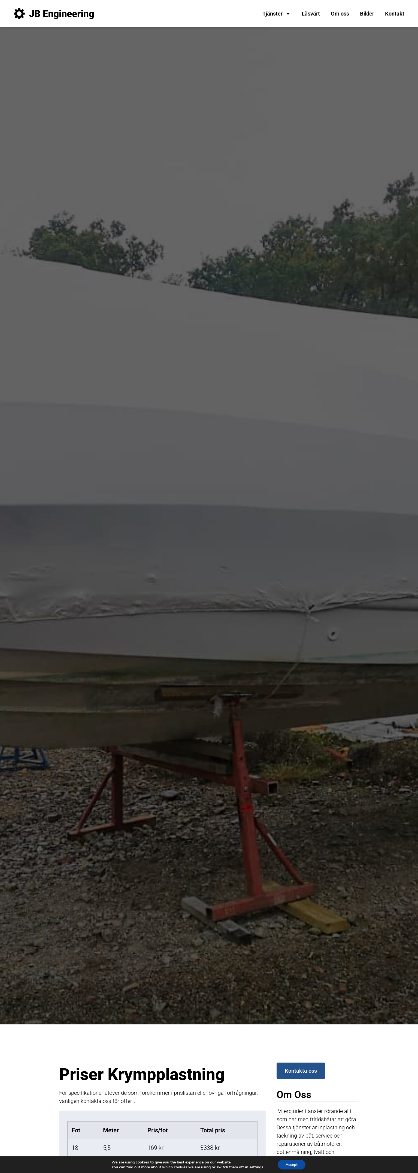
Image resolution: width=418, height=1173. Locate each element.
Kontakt (394, 13)
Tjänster (276, 13)
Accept (292, 1164)
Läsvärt (311, 13)
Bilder (367, 13)
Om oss (340, 13)
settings (256, 1167)
